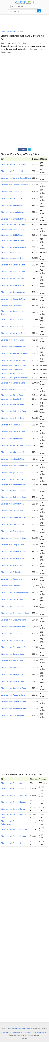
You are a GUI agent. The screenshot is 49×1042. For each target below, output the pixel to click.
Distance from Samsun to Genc (13, 552)
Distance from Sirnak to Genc (13, 504)
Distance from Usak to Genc (12, 212)
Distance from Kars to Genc (12, 599)
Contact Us (28, 1032)
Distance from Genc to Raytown (13, 809)
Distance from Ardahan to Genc (13, 702)
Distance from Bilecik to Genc (13, 404)
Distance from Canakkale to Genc (14, 647)
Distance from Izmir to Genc (12, 319)
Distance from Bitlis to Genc (12, 395)
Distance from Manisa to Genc (13, 272)
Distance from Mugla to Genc (12, 258)
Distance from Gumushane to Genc (15, 613)
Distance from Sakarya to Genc (13, 558)
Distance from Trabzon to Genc (13, 524)
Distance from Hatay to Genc (12, 340)
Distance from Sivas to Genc (12, 230)
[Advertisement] (24, 22)
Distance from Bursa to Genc (12, 654)
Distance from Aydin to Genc (12, 418)
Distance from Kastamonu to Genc (15, 593)
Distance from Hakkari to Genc (13, 347)
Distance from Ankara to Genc (13, 432)
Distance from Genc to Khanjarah (14, 185)
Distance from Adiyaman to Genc (14, 452)
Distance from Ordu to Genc (12, 572)
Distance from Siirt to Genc (12, 235)
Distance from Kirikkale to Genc (13, 497)
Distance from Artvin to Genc (12, 668)
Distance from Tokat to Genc (12, 531)
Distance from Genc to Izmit (12, 171)
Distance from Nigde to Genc (12, 240)
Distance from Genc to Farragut (13, 836)
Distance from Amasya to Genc (13, 675)
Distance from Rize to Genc (12, 565)
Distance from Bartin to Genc (12, 681)
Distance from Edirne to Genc (13, 627)
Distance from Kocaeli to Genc (13, 579)
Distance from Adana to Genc (13, 459)
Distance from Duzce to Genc (13, 715)
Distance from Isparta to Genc (13, 326)
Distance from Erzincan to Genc (13, 370)
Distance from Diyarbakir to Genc (14, 378)
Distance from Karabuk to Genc (13, 688)
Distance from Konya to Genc (13, 292)
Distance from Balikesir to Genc (13, 411)
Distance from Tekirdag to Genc (13, 538)
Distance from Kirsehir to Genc (13, 299)
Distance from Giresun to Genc (13, 620)
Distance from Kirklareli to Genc (13, 586)
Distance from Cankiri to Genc (13, 640)
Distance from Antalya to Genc (13, 425)
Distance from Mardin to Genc (13, 265)
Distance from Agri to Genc (12, 439)
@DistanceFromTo (41, 1032)
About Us (6, 1032)
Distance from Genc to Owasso (13, 843)
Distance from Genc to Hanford (13, 802)
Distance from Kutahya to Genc (13, 285)
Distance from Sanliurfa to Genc (14, 219)
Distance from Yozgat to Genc (13, 198)
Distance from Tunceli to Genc (13, 224)
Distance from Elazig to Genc (12, 374)
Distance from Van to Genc (12, 205)
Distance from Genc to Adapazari (14, 192)
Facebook (22, 149)
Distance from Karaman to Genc (14, 490)
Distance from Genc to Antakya (13, 164)
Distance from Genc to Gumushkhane (16, 178)
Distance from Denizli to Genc (13, 383)
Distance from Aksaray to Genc (13, 479)
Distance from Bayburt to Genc (13, 709)
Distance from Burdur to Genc (13, 390)
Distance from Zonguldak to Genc (14, 517)
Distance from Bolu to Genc (12, 661)
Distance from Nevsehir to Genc (14, 247)
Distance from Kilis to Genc (12, 511)
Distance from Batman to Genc (13, 485)
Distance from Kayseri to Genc (13, 306)
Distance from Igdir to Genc (12, 473)
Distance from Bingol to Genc (12, 399)
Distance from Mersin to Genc (13, 333)
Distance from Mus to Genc (12, 253)
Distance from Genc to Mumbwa (14, 829)
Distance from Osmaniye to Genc (14, 466)
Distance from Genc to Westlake (14, 795)
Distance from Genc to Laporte (13, 788)
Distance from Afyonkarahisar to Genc (16, 445)
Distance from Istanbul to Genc (13, 606)
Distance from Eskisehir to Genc (14, 360)
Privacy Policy (17, 1032)
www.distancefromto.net (20, 1028)
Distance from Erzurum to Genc (13, 366)
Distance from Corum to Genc (13, 634)
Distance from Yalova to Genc (13, 695)
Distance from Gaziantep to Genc (14, 353)
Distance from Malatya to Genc (13, 278)
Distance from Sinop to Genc (12, 545)
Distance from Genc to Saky (12, 783)
